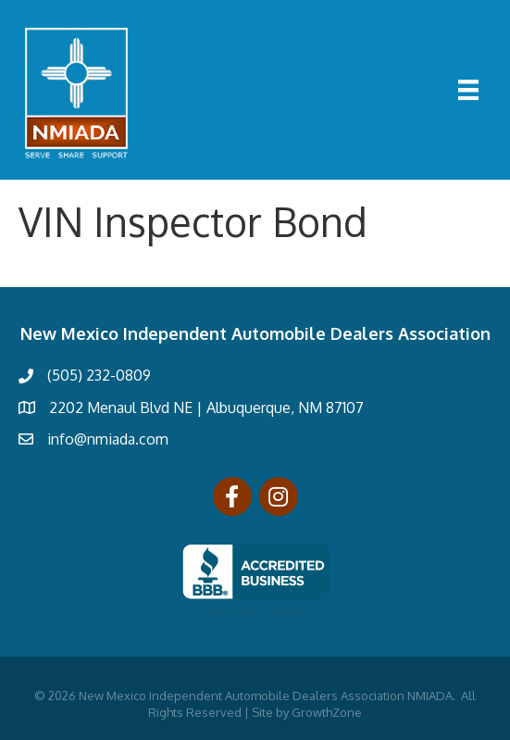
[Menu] (468, 90)
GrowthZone (327, 712)
